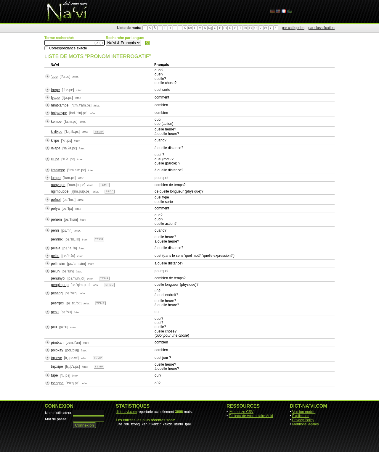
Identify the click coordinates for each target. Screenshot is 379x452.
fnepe (55, 90)
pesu (55, 312)
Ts (245, 28)
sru (126, 424)
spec (109, 191)
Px (225, 28)
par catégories (293, 28)
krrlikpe (56, 132)
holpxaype (59, 113)
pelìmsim (58, 263)
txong (135, 424)
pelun (55, 271)
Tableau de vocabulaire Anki (251, 416)
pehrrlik (56, 239)
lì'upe (55, 159)
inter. (76, 76)
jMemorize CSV (241, 412)
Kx (190, 28)
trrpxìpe (57, 366)
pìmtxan (57, 342)
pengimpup (59, 285)
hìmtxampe (59, 105)
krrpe (55, 140)
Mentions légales (305, 424)
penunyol (58, 278)
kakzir (167, 424)
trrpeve (56, 358)
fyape (55, 98)
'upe (54, 77)
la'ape (55, 148)
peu (54, 327)
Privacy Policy (303, 420)
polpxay (57, 350)
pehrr (55, 230)
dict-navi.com (126, 412)
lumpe (56, 178)
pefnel (56, 200)
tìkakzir (155, 424)
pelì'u (55, 256)
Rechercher (147, 43)
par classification (321, 28)
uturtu (178, 424)
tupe (54, 375)
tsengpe (57, 383)
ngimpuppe (59, 191)
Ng (210, 28)
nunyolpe (58, 185)
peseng (56, 293)
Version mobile (304, 412)
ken (144, 424)
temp (98, 131)
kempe (56, 122)
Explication (300, 416)
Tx (250, 28)
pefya (55, 208)
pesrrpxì (57, 303)
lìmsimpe (58, 170)
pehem (56, 219)
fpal (188, 424)
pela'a (55, 248)
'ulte (119, 424)
